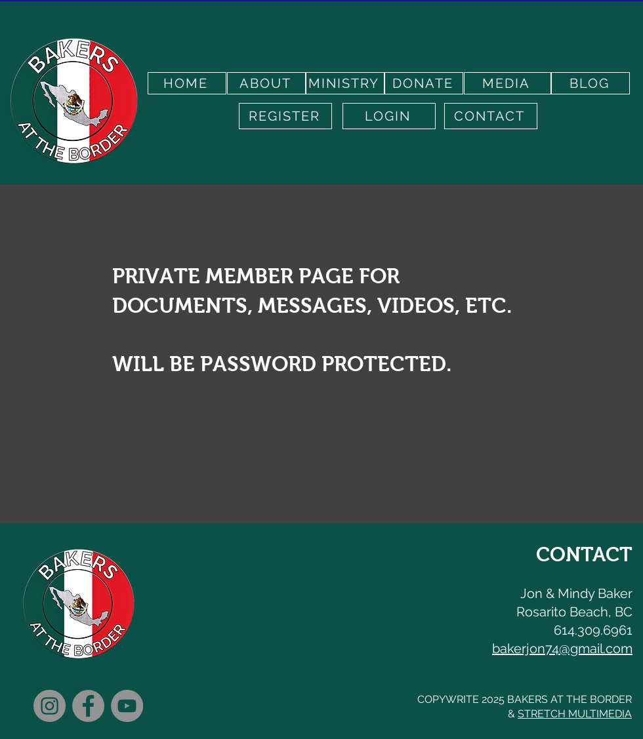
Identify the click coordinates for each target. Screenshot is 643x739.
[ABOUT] (266, 83)
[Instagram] (49, 706)
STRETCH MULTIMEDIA (575, 714)
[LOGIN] (389, 116)
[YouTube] (127, 706)
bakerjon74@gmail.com (562, 648)
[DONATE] (423, 83)
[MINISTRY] (345, 83)
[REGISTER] (285, 116)
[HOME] (187, 83)
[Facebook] (88, 706)
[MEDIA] (507, 83)
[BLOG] (590, 83)
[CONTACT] (490, 116)
